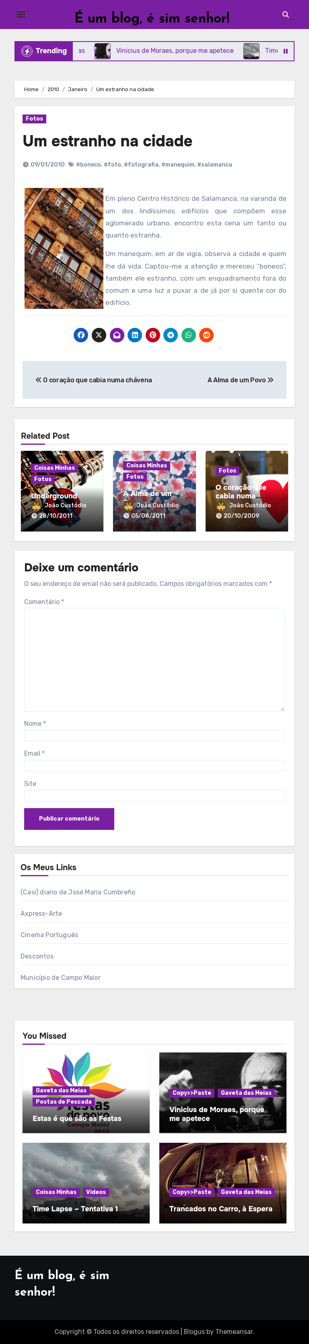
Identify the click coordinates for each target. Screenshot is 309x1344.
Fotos (34, 118)
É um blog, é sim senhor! (152, 19)
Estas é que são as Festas (77, 1118)
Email (34, 753)
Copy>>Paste (192, 1093)
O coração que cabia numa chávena (241, 496)
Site (30, 784)
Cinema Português (49, 935)
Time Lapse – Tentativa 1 (75, 1208)
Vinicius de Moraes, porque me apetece (216, 1114)
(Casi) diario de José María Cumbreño (78, 892)
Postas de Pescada (64, 1101)
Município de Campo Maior (61, 977)
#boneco (88, 164)
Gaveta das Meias (61, 1090)
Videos (96, 1192)
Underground (54, 496)
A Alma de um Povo (147, 498)
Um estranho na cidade (107, 141)
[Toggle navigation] (20, 14)
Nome (35, 723)
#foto (112, 164)
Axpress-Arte (41, 913)
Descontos (37, 956)
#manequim (177, 164)
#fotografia (141, 164)
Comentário (44, 602)
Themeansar (234, 1332)
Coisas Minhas (54, 468)
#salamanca (214, 164)
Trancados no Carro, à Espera (220, 1208)
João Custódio (59, 505)
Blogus (194, 1332)
